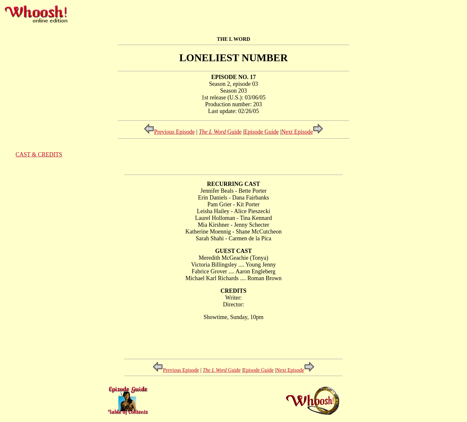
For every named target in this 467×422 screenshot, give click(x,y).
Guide (220, 132)
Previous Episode (169, 132)
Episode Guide (261, 132)
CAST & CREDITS (39, 154)
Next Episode (302, 132)
